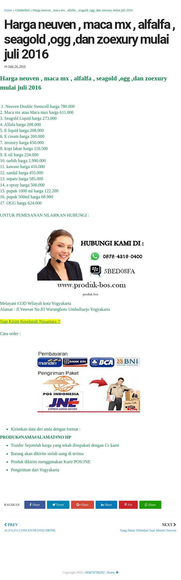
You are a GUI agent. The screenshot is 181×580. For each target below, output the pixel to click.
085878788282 (95, 572)
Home (8, 10)
